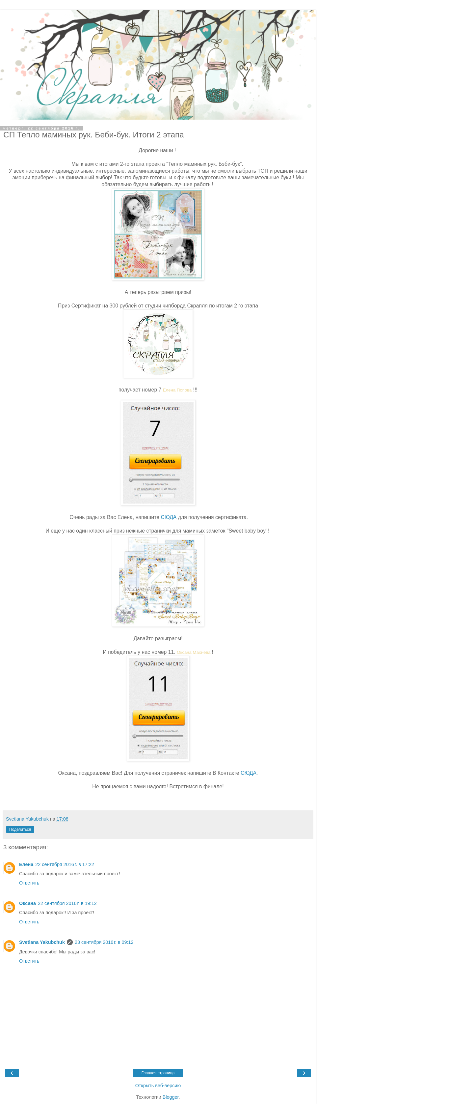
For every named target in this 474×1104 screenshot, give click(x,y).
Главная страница (158, 1073)
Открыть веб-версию (158, 1085)
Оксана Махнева (193, 652)
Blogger (171, 1097)
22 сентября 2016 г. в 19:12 (67, 903)
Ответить (29, 883)
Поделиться (20, 829)
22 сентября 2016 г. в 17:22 (64, 864)
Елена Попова (177, 390)
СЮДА (168, 517)
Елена (26, 864)
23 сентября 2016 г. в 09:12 (104, 942)
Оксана (27, 903)
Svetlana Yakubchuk (42, 942)
